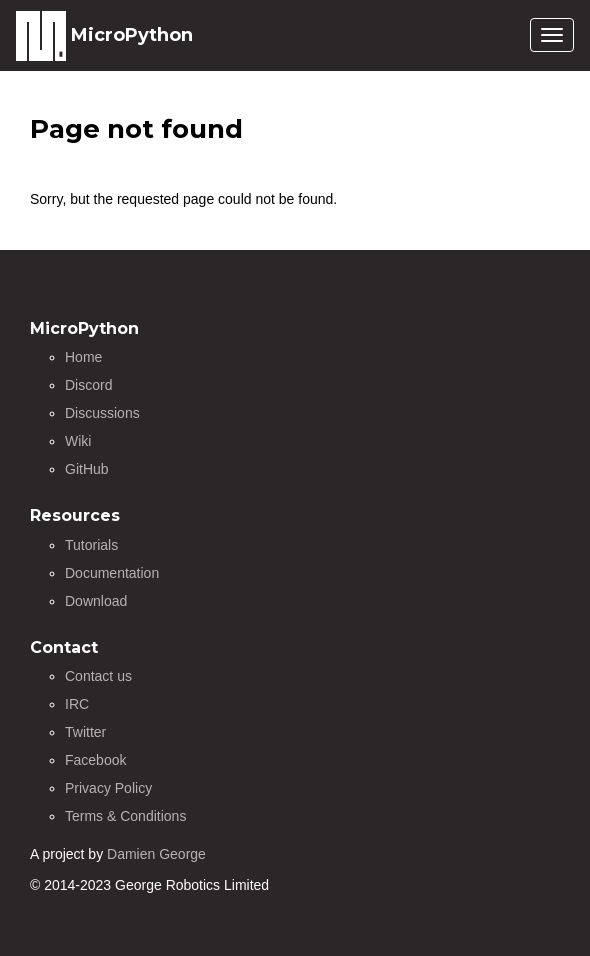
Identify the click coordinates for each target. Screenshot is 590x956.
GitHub (87, 469)
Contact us (98, 676)
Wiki (78, 441)
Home (83, 357)
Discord (88, 385)
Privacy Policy (108, 788)
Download (96, 601)
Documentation (112, 573)
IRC (77, 704)
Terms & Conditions (125, 816)
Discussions (102, 413)
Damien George (156, 854)
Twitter (85, 732)
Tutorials (91, 545)
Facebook (95, 760)
